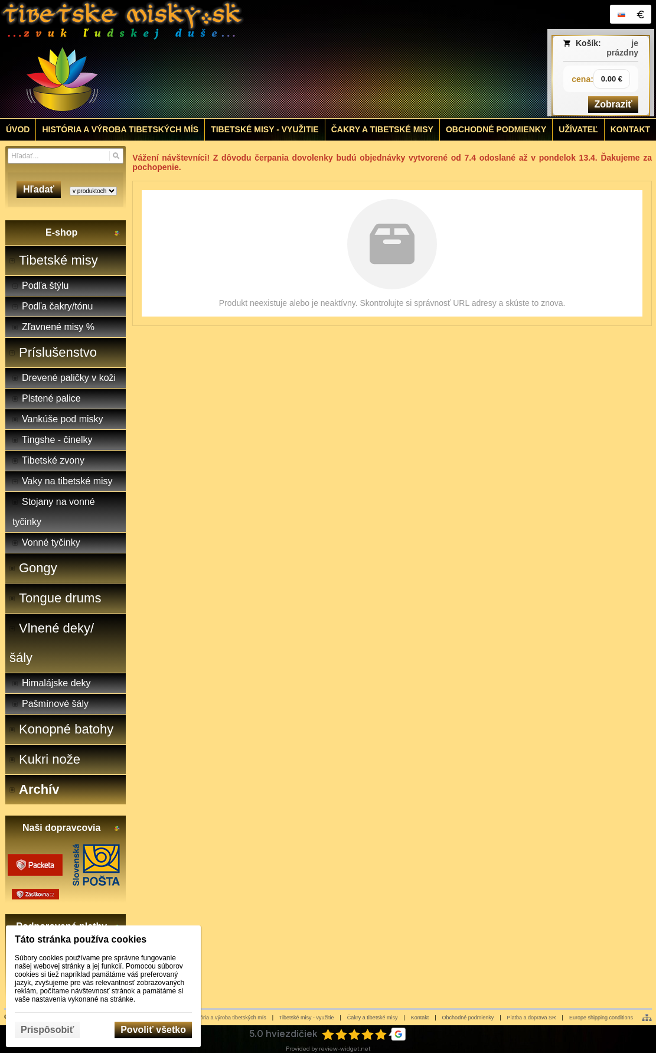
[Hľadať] (116, 156)
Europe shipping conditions (601, 1018)
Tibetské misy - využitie (306, 1018)
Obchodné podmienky (468, 1018)
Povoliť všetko (153, 1030)
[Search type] (93, 191)
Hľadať (38, 189)
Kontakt (420, 1018)
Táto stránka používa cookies (80, 939)
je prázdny (622, 47)
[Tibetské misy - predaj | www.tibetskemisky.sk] (246, 59)
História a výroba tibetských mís (228, 1018)
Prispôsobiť (47, 1030)
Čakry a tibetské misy (372, 1018)
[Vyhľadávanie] (65, 156)
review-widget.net (345, 1048)
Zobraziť (613, 104)
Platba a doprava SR (531, 1018)
